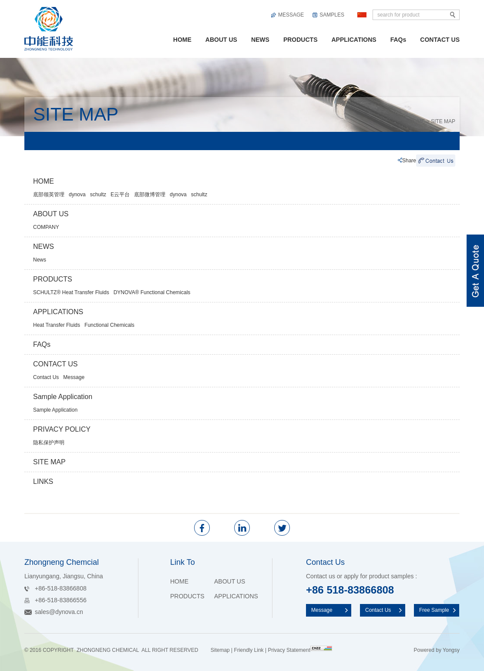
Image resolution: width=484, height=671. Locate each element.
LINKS (43, 481)
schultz (98, 194)
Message (73, 377)
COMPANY (46, 227)
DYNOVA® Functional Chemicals (152, 292)
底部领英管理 (48, 194)
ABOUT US (221, 39)
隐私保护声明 (48, 443)
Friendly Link (249, 650)
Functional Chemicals (109, 325)
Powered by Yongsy (437, 650)
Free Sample (434, 610)
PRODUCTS (300, 39)
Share (409, 161)
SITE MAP (443, 121)
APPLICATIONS (353, 39)
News (39, 260)
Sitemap (220, 650)
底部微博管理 (149, 194)
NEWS (260, 39)
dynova (77, 194)
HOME (182, 39)
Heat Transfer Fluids (56, 325)
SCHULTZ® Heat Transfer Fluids (71, 292)
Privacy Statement (289, 650)
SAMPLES (331, 15)
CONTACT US (440, 39)
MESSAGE (291, 15)
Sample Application (62, 396)
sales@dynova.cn (59, 611)
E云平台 (120, 194)
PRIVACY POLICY (62, 429)
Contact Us (46, 377)
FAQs (398, 39)
